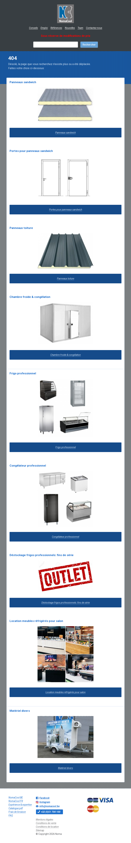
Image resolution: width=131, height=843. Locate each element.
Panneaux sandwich (23, 82)
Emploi (44, 28)
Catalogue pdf (16, 808)
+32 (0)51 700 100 (50, 811)
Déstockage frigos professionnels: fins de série (42, 555)
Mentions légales (44, 819)
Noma (66, 14)
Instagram (44, 802)
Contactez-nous (94, 28)
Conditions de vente (46, 823)
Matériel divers (20, 710)
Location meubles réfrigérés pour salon (36, 621)
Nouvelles (70, 28)
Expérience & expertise (20, 804)
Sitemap (40, 830)
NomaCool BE (16, 797)
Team (80, 28)
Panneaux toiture (21, 228)
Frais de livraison (17, 811)
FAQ (11, 815)
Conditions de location (47, 826)
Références (56, 28)
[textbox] (55, 45)
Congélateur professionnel (28, 465)
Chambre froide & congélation (30, 297)
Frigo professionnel (23, 373)
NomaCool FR (16, 801)
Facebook (44, 798)
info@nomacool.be (49, 806)
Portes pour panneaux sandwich (31, 151)
